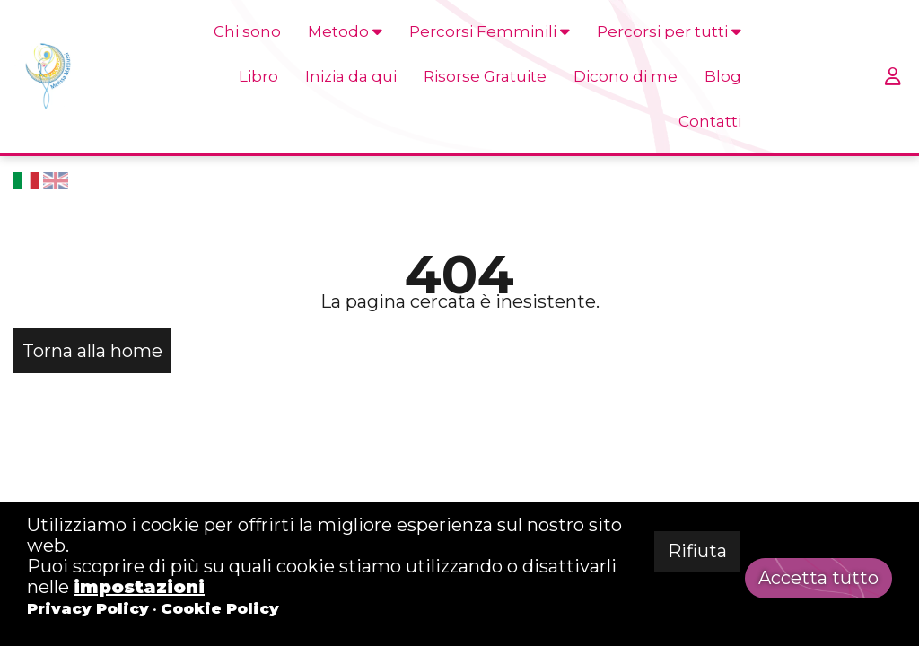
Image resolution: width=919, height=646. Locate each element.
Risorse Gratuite (485, 76)
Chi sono (247, 31)
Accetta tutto (818, 578)
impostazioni (139, 587)
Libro (258, 76)
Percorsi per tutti (669, 31)
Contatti (709, 121)
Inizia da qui (351, 76)
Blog (723, 76)
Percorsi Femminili (489, 31)
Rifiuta (697, 551)
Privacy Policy (88, 608)
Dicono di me (625, 76)
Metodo (345, 31)
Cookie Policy (220, 608)
